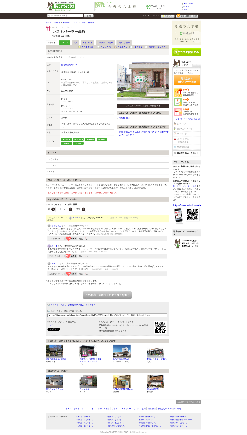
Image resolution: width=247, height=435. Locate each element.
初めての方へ (189, 3)
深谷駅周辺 (124, 118)
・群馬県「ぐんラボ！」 (85, 423)
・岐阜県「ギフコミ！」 (146, 420)
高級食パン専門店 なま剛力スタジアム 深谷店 (90, 360)
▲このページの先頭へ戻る (189, 402)
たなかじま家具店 (121, 359)
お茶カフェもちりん (54, 389)
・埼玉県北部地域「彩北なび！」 (149, 426)
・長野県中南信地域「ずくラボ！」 (181, 420)
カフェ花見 (84, 389)
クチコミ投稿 (103, 408)
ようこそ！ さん (151, 15)
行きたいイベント (185, 129)
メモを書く (137, 47)
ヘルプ (186, 6)
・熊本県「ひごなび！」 (115, 417)
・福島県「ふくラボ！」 (85, 420)
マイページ (182, 134)
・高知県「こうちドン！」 (178, 426)
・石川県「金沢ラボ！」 (85, 426)
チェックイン (106, 47)
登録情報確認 (183, 147)
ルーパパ (77, 218)
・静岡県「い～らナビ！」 (178, 423)
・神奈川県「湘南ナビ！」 (147, 423)
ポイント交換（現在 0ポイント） (185, 140)
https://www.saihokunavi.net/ (188, 205)
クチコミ (64, 42)
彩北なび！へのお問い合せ (169, 408)
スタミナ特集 (124, 42)
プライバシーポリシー (121, 408)
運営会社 (152, 408)
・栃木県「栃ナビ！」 (84, 417)
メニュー (65, 209)
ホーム (186, 10)
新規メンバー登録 (187, 16)
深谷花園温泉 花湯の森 (56, 359)
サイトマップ (79, 408)
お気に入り (122, 47)
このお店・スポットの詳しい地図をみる (143, 106)
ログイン (168, 16)
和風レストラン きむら (157, 359)
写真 (75, 42)
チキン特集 (87, 42)
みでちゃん (56, 226)
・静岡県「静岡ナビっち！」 (147, 417)
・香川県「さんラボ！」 (115, 423)
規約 (144, 408)
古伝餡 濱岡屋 (153, 389)
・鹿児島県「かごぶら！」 (116, 426)
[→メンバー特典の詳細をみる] (186, 119)
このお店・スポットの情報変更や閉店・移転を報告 (73, 305)
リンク (136, 408)
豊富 (80, 209)
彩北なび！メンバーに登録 (184, 186)
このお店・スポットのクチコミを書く (107, 295)
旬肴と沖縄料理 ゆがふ (123, 389)
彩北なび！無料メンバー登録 (187, 80)
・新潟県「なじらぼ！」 (115, 420)
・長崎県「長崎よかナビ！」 (178, 417)
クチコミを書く (88, 47)
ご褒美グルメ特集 (105, 42)
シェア (50, 325)
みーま (54, 246)
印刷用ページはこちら (157, 47)
